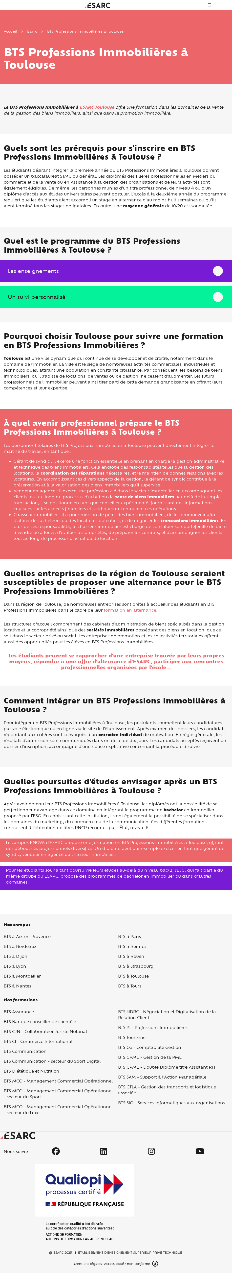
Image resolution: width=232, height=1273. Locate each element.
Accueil (10, 31)
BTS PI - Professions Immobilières (153, 1027)
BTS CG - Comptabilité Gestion (149, 1047)
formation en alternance (130, 610)
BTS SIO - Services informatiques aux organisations (171, 1102)
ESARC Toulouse (97, 107)
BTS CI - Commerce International (38, 1041)
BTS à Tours (129, 985)
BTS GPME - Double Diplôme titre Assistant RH (166, 1067)
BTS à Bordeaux (20, 946)
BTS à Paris (129, 936)
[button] (155, 1264)
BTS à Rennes (132, 946)
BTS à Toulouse (133, 976)
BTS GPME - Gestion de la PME (150, 1057)
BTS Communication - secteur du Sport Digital (52, 1061)
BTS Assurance (19, 1011)
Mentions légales (87, 1264)
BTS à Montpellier (22, 976)
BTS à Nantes (17, 985)
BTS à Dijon (15, 956)
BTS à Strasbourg (135, 966)
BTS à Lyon (15, 966)
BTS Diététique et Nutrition (31, 1071)
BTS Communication (25, 1051)
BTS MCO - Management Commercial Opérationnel (58, 1080)
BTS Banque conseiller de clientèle (40, 1021)
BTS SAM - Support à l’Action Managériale (162, 1077)
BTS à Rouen (131, 956)
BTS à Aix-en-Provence (27, 936)
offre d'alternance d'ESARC (114, 661)
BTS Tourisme (132, 1037)
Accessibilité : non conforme (127, 1264)
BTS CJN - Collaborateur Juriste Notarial (45, 1031)
